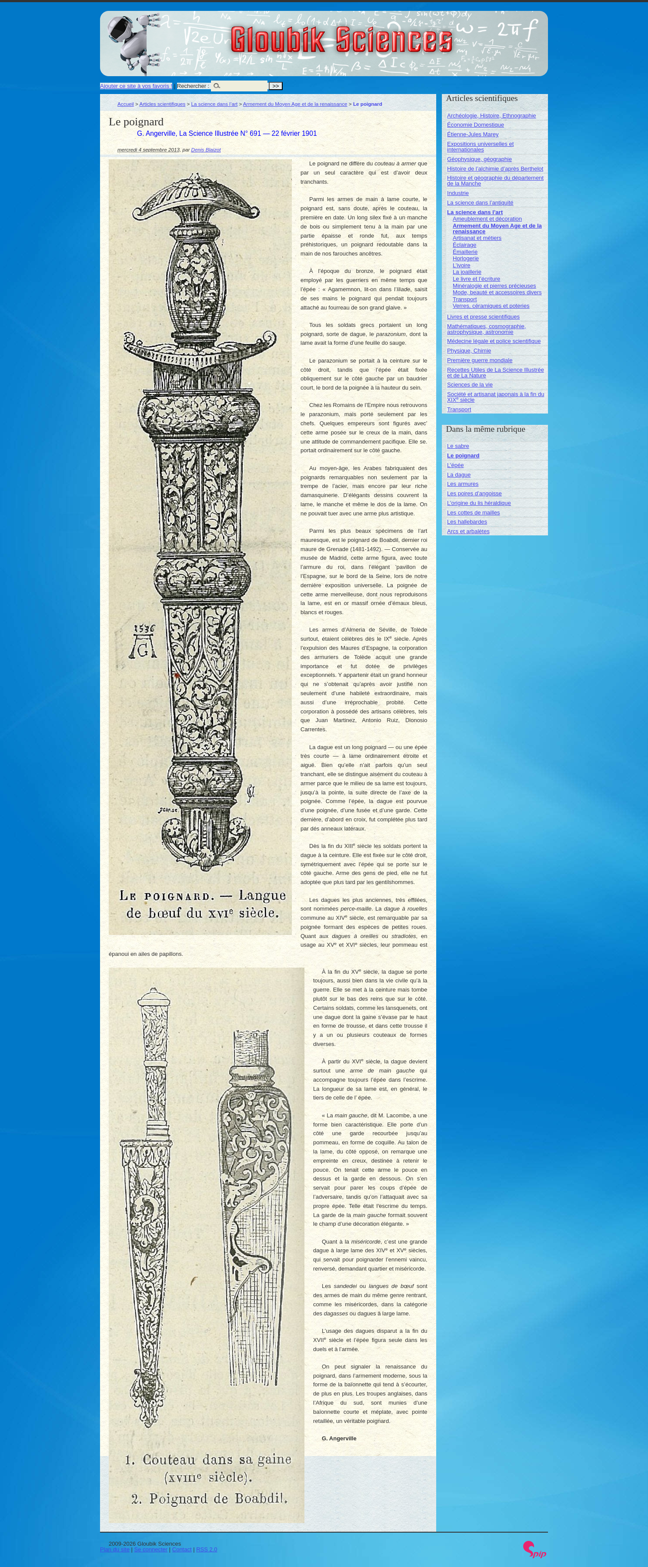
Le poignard (463, 455)
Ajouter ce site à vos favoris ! (136, 86)
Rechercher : (193, 86)
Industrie (458, 193)
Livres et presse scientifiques (483, 316)
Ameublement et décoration (487, 218)
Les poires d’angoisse (474, 493)
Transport (465, 299)
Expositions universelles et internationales (480, 147)
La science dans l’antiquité (480, 202)
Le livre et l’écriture (476, 279)
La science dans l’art (214, 104)
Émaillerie (465, 252)
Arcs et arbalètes (468, 531)
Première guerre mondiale (479, 360)
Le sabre (458, 446)
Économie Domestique (475, 124)
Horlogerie (466, 258)
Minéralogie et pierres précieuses (494, 285)
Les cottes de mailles (473, 512)
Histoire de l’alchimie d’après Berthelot (495, 168)
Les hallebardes (467, 521)
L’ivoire (461, 265)
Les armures (462, 484)
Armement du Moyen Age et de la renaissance (295, 104)
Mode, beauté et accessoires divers (497, 292)
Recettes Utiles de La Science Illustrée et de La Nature (495, 373)
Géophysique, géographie (479, 159)
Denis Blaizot (206, 149)
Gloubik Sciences (391, 33)
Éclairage (464, 245)
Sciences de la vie (470, 384)
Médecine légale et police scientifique (494, 341)
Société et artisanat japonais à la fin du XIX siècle (495, 397)
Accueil (125, 104)
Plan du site (115, 1549)
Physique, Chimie (469, 350)
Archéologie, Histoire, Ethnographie (491, 115)
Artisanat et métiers (477, 238)
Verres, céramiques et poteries (491, 306)
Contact (182, 1549)
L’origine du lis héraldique (479, 503)
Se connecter (151, 1549)
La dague (459, 474)
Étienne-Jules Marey (473, 134)
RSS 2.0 (206, 1549)
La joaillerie (467, 272)
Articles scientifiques (162, 104)
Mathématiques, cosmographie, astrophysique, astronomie (486, 329)
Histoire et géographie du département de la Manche (495, 181)
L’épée (455, 465)
